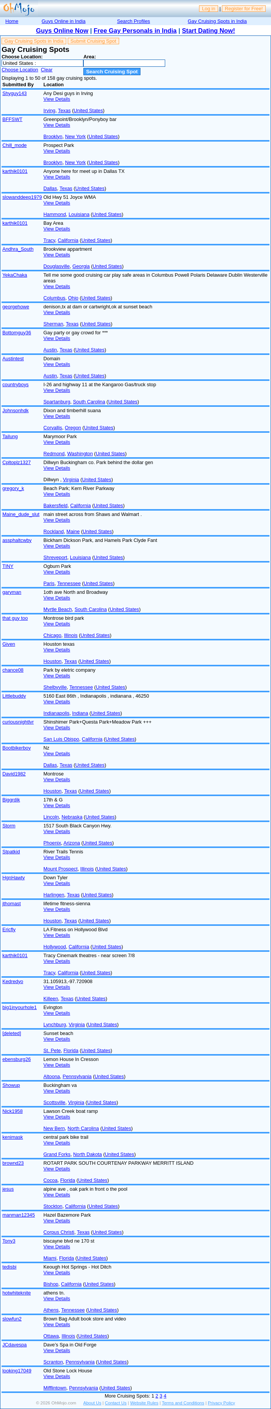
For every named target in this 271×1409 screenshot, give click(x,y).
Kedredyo (12, 981)
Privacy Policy (221, 1403)
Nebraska (72, 817)
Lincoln (51, 817)
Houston (52, 661)
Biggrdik (11, 800)
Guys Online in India (63, 21)
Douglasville (56, 266)
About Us (92, 1403)
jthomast (11, 903)
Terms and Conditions (183, 1403)
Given (8, 644)
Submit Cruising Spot (93, 41)
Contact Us (116, 1403)
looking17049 (16, 1371)
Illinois (71, 635)
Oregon (73, 427)
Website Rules (144, 1403)
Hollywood (54, 947)
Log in (208, 8)
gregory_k (13, 488)
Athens (51, 1310)
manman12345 (18, 1215)
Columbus (54, 298)
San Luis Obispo (61, 739)
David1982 (14, 774)
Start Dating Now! (208, 30)
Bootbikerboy (16, 748)
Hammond (54, 214)
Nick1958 (12, 1111)
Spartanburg (56, 402)
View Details (56, 99)
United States (88, 110)
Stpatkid (11, 851)
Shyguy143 (14, 93)
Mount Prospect (60, 869)
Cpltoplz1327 (16, 462)
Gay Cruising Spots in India (217, 21)
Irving (49, 110)
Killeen (50, 998)
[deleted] (11, 1033)
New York (75, 136)
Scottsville (54, 1102)
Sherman (53, 324)
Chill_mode (14, 145)
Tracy (49, 240)
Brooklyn (52, 136)
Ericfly (9, 929)
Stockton (52, 1206)
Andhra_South (17, 249)
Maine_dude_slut (20, 514)
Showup (11, 1085)
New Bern (54, 1128)
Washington (80, 453)
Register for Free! (244, 8)
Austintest (13, 358)
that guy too (15, 618)
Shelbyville (55, 687)
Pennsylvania (77, 1076)
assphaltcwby (17, 540)
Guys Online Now (62, 30)
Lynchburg (54, 1024)
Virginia (71, 479)
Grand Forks (56, 1154)
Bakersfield (55, 505)
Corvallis (52, 427)
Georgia (81, 266)
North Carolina (83, 1128)
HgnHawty (13, 877)
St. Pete (52, 1050)
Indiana (80, 713)
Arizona (72, 843)
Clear (47, 70)
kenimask (12, 1137)
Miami (49, 1258)
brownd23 (13, 1163)
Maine (73, 531)
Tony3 (8, 1241)
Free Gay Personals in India (135, 30)
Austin (50, 350)
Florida (71, 1050)
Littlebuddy (14, 696)
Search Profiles (133, 21)
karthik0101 (14, 171)
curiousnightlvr (18, 722)
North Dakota (87, 1154)
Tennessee (69, 583)
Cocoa (50, 1180)
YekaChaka (14, 275)
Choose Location (20, 70)
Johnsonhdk (15, 410)
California (68, 240)
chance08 (13, 670)
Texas (64, 110)
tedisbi (9, 1267)
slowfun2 (12, 1319)
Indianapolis (56, 713)
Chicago (52, 635)
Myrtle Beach (57, 609)
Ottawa (51, 1336)
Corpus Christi (58, 1232)
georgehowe (15, 307)
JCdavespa (14, 1345)
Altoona (51, 1076)
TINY (7, 566)
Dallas (50, 188)
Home (11, 21)
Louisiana (79, 214)
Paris (48, 583)
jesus (8, 1189)
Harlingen (53, 895)
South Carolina (89, 402)
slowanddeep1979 (22, 197)
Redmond (54, 453)
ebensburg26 (16, 1059)
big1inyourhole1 (19, 1007)
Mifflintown (54, 1388)
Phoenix (52, 843)
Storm (8, 826)
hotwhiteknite (16, 1293)
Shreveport (55, 557)
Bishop (50, 1284)
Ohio (73, 298)
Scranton (53, 1362)
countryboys (15, 384)
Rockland (53, 531)
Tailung (10, 436)
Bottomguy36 (16, 332)
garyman (11, 592)
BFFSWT (12, 119)
